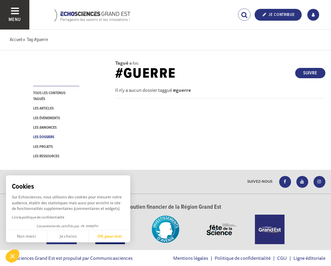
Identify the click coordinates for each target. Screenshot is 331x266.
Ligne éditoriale (309, 258)
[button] (12, 256)
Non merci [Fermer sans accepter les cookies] (26, 236)
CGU (282, 258)
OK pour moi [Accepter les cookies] (109, 236)
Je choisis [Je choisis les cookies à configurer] (68, 236)
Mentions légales (190, 258)
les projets (43, 146)
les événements (46, 118)
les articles (43, 108)
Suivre (310, 73)
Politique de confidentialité (243, 258)
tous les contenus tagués (49, 96)
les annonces (45, 127)
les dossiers (43, 137)
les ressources (46, 156)
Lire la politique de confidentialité (38, 217)
